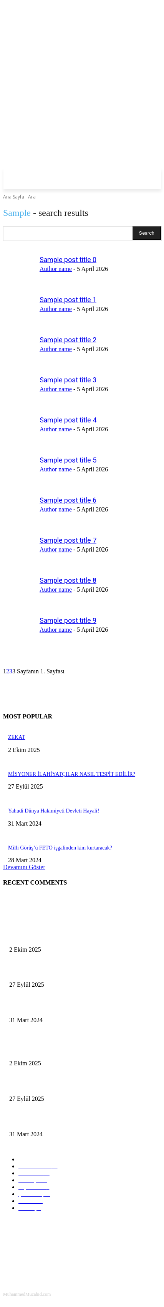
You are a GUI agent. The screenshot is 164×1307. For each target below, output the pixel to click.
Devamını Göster (24, 867)
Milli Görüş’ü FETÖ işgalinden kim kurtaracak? (60, 848)
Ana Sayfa (13, 196)
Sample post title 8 (68, 580)
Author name (56, 269)
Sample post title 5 (68, 460)
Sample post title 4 (68, 420)
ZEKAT (16, 737)
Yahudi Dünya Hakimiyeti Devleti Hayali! (53, 811)
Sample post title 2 (68, 340)
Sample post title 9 (68, 620)
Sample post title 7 (68, 540)
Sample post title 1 (68, 300)
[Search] (147, 233)
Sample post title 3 (68, 380)
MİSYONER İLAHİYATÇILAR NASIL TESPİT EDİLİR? (71, 774)
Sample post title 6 (68, 500)
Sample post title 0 (68, 260)
